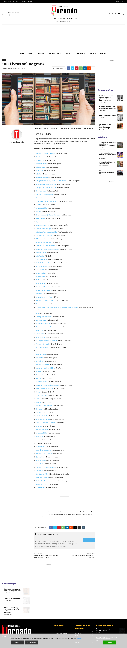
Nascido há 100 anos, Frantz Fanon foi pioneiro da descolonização (107, 98)
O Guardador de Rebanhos (44, 235)
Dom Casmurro (41, 157)
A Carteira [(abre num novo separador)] (39, 174)
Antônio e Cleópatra (42, 266)
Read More (79, 638)
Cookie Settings (31, 642)
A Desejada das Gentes (43, 450)
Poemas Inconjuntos (42, 364)
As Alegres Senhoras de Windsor (46, 341)
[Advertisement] (63, 37)
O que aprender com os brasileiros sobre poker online (107, 154)
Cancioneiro (40, 160)
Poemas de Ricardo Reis (44, 406)
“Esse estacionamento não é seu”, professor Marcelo (106, 172)
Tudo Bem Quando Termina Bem (47, 201)
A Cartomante (40, 167)
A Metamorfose (41, 273)
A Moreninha (40, 334)
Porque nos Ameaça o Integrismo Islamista (83, 556)
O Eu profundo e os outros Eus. (46, 188)
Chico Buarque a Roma (12, 598)
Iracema (38, 351)
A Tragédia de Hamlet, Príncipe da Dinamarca (51, 181)
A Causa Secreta (41, 283)
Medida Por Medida (42, 477)
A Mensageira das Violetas (44, 388)
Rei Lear (38, 280)
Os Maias (39, 409)
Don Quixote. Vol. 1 (42, 474)
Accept (110, 642)
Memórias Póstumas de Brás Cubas (47, 249)
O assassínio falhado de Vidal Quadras (107, 163)
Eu (36, 443)
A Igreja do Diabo (41, 208)
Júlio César (39, 294)
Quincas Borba (40, 457)
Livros (4, 60)
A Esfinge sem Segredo (43, 242)
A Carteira (39, 371)
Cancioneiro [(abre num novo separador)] (40, 304)
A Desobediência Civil (43, 419)
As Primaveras (40, 447)
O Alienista (39, 361)
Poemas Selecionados (43, 344)
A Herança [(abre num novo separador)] (39, 436)
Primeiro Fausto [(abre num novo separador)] (41, 375)
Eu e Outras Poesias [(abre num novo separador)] (42, 395)
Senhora (38, 378)
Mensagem (39, 170)
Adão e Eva (39, 330)
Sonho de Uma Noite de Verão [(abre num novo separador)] (46, 184)
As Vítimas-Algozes (42, 347)
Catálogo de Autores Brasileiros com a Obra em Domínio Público (57, 307)
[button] (123, 14)
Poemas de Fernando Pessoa (45, 153)
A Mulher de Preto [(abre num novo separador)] (42, 416)
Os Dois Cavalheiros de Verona (46, 481)
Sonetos (38, 392)
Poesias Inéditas (41, 198)
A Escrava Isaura (41, 382)
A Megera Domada (42, 177)
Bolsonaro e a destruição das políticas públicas (105, 629)
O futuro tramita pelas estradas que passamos (12, 590)
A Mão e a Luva (41, 253)
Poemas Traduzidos (42, 287)
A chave (38, 440)
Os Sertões (39, 464)
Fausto (38, 399)
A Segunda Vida (41, 460)
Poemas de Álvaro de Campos (46, 300)
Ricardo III (39, 358)
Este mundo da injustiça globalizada (48, 215)
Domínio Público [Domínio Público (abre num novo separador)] (42, 134)
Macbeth (39, 211)
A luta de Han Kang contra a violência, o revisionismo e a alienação (11, 610)
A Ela (37, 313)
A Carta (38, 205)
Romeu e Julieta (41, 164)
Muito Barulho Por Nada (44, 290)
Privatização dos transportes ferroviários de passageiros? (105, 126)
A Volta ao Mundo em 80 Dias (45, 368)
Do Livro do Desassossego (44, 194)
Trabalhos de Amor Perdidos (45, 246)
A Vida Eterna (40, 488)
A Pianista (39, 426)
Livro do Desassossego (43, 229)
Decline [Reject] (17, 642)
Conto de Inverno (41, 259)
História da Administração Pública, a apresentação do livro (46, 556)
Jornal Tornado (8, 68)
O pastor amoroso (42, 222)
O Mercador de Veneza (43, 239)
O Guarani (39, 412)
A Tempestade (40, 218)
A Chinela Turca (41, 337)
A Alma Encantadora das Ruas (46, 423)
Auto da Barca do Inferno (44, 297)
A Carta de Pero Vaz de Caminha (46, 232)
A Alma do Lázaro (41, 484)
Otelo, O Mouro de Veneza (44, 263)
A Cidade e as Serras (42, 225)
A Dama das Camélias (43, 324)
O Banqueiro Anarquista (44, 317)
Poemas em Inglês (42, 429)
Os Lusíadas (40, 270)
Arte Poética (40, 256)
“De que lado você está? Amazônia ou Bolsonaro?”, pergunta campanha (107, 145)
